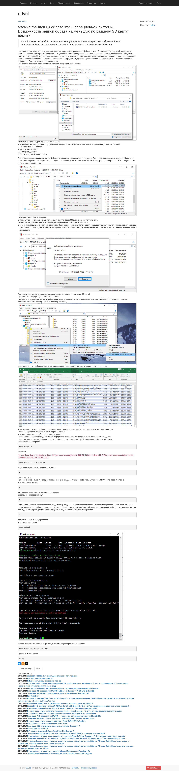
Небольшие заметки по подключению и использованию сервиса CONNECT (60, 703)
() (39, 669)
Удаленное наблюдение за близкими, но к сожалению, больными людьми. (60, 753)
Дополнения (78, 3)
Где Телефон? (33, 696)
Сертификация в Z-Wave (37, 728)
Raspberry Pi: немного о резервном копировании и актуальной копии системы (61, 713)
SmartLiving (153, 768)
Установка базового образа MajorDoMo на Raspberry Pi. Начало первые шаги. (61, 718)
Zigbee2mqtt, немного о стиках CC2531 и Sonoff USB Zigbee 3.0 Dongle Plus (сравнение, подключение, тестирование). (78, 706)
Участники (91, 3)
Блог (52, 3)
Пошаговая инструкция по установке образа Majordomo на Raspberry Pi (58, 751)
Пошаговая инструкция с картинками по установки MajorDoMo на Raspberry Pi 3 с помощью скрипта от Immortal (76, 736)
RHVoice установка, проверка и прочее (44, 681)
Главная (23, 3)
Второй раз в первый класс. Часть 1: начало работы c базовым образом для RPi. (63, 708)
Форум (102, 3)
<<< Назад (22, 21)
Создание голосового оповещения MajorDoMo (47, 723)
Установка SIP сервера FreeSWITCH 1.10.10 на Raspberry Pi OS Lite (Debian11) (60, 691)
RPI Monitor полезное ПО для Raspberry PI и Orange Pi (50, 731)
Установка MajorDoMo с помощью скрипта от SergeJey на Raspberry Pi (58, 693)
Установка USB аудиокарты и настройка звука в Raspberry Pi (53, 726)
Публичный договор (89, 768)
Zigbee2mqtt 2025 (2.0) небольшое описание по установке (52, 676)
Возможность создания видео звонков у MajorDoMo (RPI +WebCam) (56, 721)
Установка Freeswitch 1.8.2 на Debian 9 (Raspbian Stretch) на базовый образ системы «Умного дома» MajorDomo (76, 738)
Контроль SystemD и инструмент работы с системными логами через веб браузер (63, 688)
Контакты (75, 768)
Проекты (33, 3)
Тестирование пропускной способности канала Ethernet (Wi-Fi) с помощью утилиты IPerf (66, 733)
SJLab (28, 768)
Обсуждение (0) (26, 669)
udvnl (153, 25)
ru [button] (159, 3)
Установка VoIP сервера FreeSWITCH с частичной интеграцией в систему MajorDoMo (64, 716)
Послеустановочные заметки (39, 678)
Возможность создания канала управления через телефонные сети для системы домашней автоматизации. (74, 711)
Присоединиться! (146, 3)
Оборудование (64, 3)
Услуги (43, 3)
